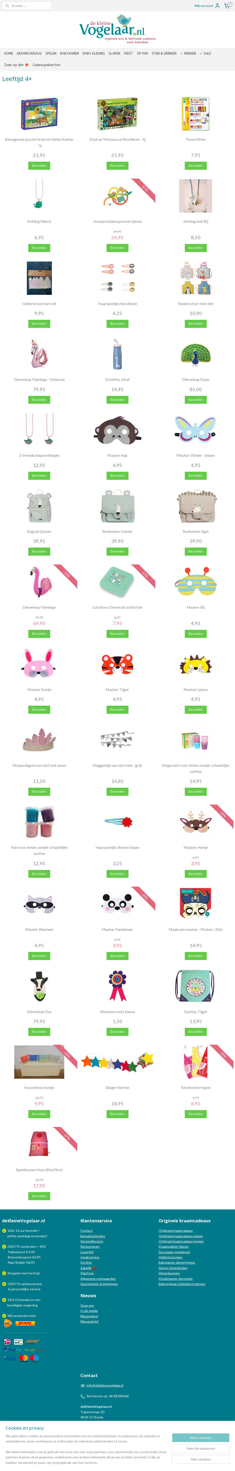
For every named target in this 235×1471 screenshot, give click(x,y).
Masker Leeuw (196, 689)
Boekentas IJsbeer (117, 531)
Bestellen (39, 165)
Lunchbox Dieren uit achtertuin (117, 607)
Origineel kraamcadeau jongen (181, 1241)
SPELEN (50, 54)
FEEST (128, 54)
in (33, 1300)
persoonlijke (20, 1289)
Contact (86, 1230)
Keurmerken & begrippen (99, 1284)
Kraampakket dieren (174, 1246)
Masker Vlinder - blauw (195, 455)
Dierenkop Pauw (195, 379)
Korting (86, 1262)
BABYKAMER (69, 54)
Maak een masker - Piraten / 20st (196, 929)
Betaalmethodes (92, 1236)
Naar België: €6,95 (21, 1262)
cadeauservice (31, 1284)
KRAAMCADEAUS (29, 54)
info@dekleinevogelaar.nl (105, 1385)
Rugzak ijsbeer (39, 531)
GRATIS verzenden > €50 (27, 1246)
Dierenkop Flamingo (39, 607)
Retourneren (90, 1246)
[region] (86, 1452)
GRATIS (14, 1284)
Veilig (163, 1257)
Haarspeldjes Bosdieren (117, 303)
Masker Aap (117, 455)
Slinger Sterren (117, 1087)
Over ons (87, 1305)
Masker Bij (196, 607)
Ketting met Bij (195, 221)
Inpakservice (89, 1257)
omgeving (30, 1305)
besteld (31, 1230)
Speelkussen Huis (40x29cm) (39, 1169)
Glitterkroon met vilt (39, 303)
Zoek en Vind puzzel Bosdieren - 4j (117, 139)
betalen (25, 1300)
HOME (8, 54)
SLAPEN (114, 54)
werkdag (23, 1236)
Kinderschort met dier (196, 303)
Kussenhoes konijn (39, 1087)
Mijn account (207, 6)
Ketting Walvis (39, 221)
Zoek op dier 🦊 (16, 65)
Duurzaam (166, 1252)
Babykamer (167, 1262)
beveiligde (14, 1305)
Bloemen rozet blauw (117, 1011)
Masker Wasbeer (39, 929)
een (37, 1300)
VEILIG (13, 1300)
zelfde (11, 1236)
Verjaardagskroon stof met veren (39, 765)
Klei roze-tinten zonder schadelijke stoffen (39, 850)
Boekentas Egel (195, 531)
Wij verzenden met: (22, 1316)
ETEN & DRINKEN (164, 54)
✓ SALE (205, 54)
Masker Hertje (196, 847)
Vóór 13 (14, 1230)
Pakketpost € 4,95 (19, 1252)
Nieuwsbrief (89, 1321)
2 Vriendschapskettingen (39, 455)
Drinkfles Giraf (117, 379)
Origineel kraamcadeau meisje (181, 1236)
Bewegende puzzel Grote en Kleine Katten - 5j (39, 142)
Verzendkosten (91, 1241)
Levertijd (86, 1252)
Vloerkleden (178, 1268)
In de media (89, 1311)
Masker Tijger (117, 689)
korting (33, 1273)
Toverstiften (196, 139)
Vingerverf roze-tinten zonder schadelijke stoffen (196, 768)
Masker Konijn (39, 689)
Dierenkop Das (39, 1011)
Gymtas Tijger (195, 1011)
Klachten (87, 1273)
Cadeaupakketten (46, 65)
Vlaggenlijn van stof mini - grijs (117, 765)
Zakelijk (86, 1268)
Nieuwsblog (89, 1316)
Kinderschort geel (195, 1087)
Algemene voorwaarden (98, 1279)
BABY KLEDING (94, 54)
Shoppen (14, 1273)
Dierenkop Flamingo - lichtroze (39, 379)
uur (22, 1230)
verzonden (38, 1236)
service (34, 1289)
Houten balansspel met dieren (117, 221)
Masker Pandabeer (117, 929)
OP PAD (142, 54)
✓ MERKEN (188, 54)
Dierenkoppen (169, 1273)
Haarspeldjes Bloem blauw (117, 847)
